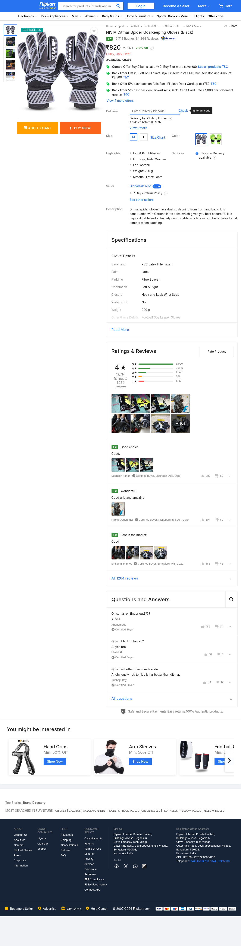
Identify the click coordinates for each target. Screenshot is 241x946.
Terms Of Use (92, 848)
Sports (121, 26)
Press (17, 855)
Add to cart (37, 128)
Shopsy (41, 848)
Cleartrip (42, 843)
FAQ (63, 855)
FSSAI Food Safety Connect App (95, 887)
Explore (48, 7)
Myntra (41, 838)
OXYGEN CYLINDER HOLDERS (101, 810)
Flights (199, 16)
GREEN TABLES (150, 810)
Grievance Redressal (90, 872)
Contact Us (20, 834)
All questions (122, 698)
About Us (19, 840)
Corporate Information (21, 863)
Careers (19, 845)
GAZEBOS (75, 810)
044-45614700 (199, 861)
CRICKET (60, 810)
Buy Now (80, 128)
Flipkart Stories (23, 850)
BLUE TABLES (130, 810)
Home (109, 26)
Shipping (66, 840)
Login (140, 6)
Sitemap (89, 864)
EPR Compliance (94, 879)
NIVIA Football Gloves (173, 26)
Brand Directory (34, 802)
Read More (120, 329)
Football (134, 26)
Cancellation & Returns (69, 847)
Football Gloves (152, 26)
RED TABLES (170, 810)
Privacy (88, 859)
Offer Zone (215, 16)
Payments (67, 834)
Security (89, 853)
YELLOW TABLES (190, 810)
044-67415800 (220, 861)
